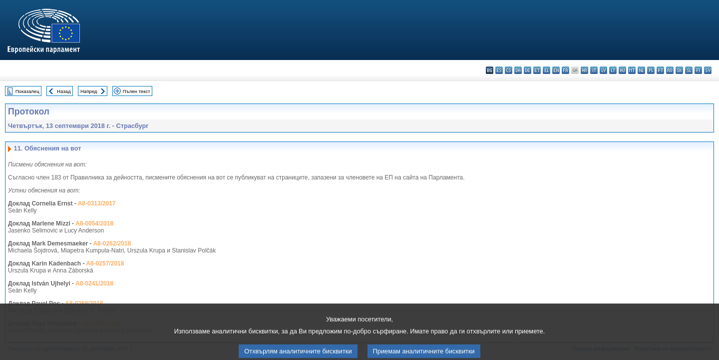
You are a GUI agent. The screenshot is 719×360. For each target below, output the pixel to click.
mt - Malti (632, 70)
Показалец (27, 91)
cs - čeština (508, 70)
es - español (499, 70)
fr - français (565, 70)
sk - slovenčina (679, 70)
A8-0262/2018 (112, 243)
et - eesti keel (537, 70)
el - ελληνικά (546, 70)
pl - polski (651, 70)
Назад (64, 91)
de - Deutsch (527, 70)
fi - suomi (698, 70)
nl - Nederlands (641, 70)
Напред (88, 91)
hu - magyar (622, 70)
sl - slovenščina (689, 70)
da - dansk (518, 70)
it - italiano (594, 70)
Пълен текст (136, 91)
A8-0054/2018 (94, 223)
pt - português (660, 70)
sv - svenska (708, 70)
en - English (556, 70)
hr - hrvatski (584, 70)
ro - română (670, 70)
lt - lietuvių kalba (613, 70)
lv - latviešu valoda (603, 70)
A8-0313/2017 (97, 203)
